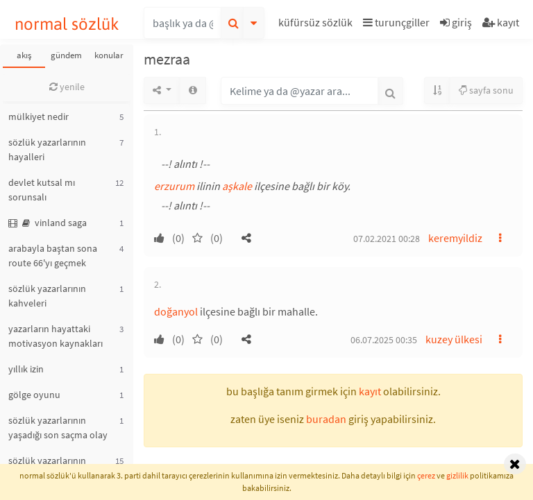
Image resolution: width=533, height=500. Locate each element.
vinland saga (47, 222)
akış (24, 55)
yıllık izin (26, 369)
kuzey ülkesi (453, 339)
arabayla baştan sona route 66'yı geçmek (52, 255)
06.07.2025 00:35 (383, 340)
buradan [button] (326, 419)
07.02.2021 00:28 (386, 238)
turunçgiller (396, 22)
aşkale (237, 186)
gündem (66, 55)
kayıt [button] (370, 391)
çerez (426, 475)
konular (109, 55)
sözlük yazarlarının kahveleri (47, 295)
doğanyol (176, 311)
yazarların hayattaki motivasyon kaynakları (55, 336)
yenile (67, 86)
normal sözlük (67, 24)
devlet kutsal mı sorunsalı (41, 189)
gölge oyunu (34, 394)
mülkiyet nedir (38, 116)
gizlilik (457, 475)
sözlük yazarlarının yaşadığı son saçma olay (58, 427)
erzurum (174, 186)
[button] (317, 24)
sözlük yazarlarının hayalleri (47, 149)
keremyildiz (455, 238)
